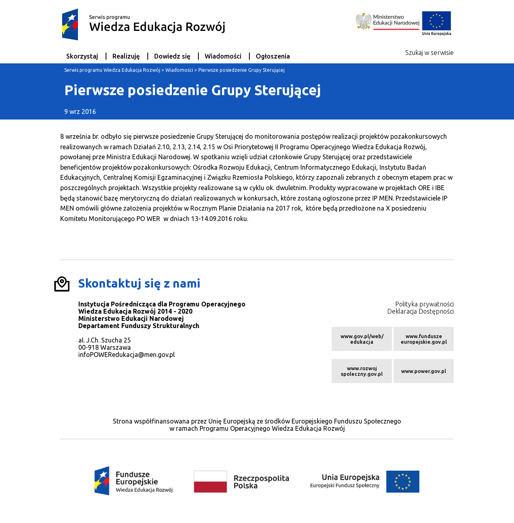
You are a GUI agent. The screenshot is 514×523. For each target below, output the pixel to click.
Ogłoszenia (273, 56)
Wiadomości (223, 56)
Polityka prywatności (424, 304)
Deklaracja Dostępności (420, 311)
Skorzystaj (82, 56)
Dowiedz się (172, 56)
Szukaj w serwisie (429, 52)
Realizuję (126, 56)
